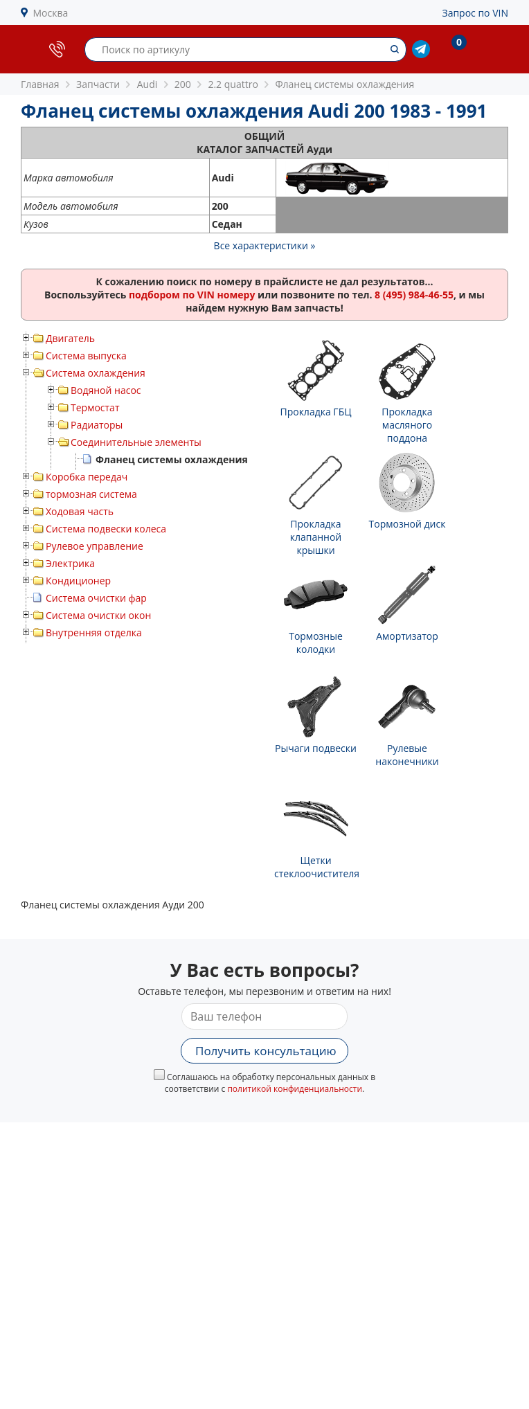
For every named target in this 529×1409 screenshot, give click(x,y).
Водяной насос (106, 390)
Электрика (70, 563)
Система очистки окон (98, 615)
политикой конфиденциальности (294, 1089)
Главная (40, 84)
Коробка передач (86, 476)
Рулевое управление (94, 546)
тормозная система (91, 494)
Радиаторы (97, 424)
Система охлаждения (95, 372)
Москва (51, 12)
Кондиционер (78, 580)
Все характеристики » (265, 245)
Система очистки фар (96, 597)
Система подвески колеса (106, 528)
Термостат (95, 407)
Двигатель (70, 338)
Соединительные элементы (136, 442)
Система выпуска (86, 355)
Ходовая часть (80, 511)
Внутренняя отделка (94, 632)
